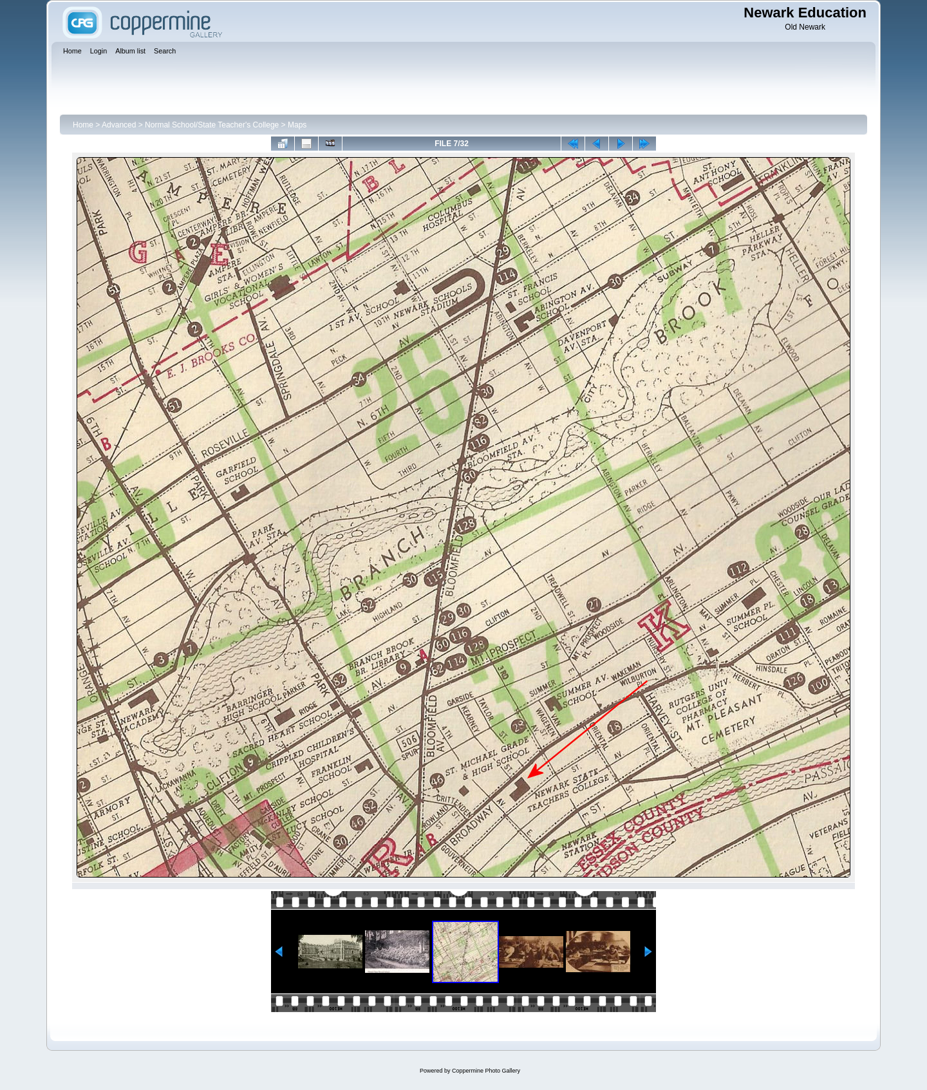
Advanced (119, 124)
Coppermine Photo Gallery (486, 1070)
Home (83, 124)
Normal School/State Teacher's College (212, 124)
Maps (297, 124)
